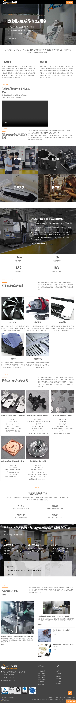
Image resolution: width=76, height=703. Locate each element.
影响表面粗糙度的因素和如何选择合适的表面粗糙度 (17, 636)
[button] (55, 2)
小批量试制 (38, 358)
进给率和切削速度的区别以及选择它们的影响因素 (53, 616)
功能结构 (62, 322)
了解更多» (3, 645)
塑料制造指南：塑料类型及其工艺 (63, 644)
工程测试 (13, 358)
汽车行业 (21, 505)
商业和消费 (21, 514)
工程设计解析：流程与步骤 (61, 630)
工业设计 (55, 514)
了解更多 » (55, 634)
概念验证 (13, 322)
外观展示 (37, 322)
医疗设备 (55, 505)
